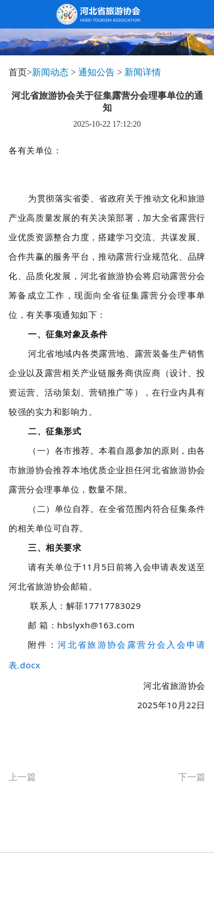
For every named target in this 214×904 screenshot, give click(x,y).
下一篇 (191, 777)
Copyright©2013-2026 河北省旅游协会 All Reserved (107, 863)
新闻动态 (50, 72)
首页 (18, 72)
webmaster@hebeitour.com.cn (141, 881)
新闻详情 (142, 72)
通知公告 (96, 72)
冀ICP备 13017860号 (57, 881)
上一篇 (22, 777)
